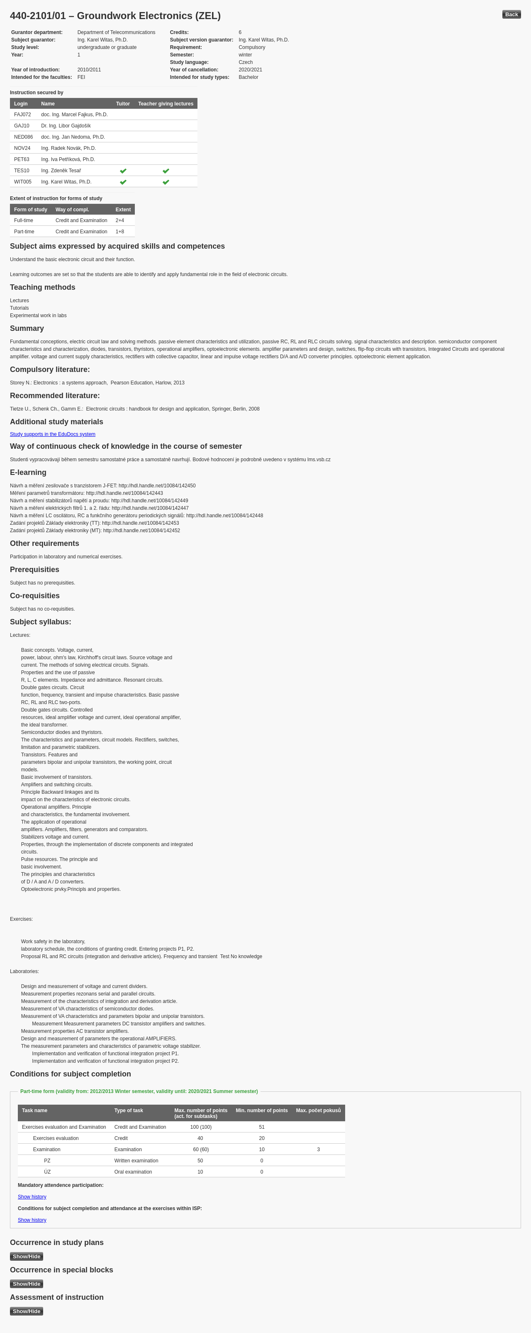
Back (511, 14)
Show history (32, 1197)
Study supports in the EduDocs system (52, 434)
